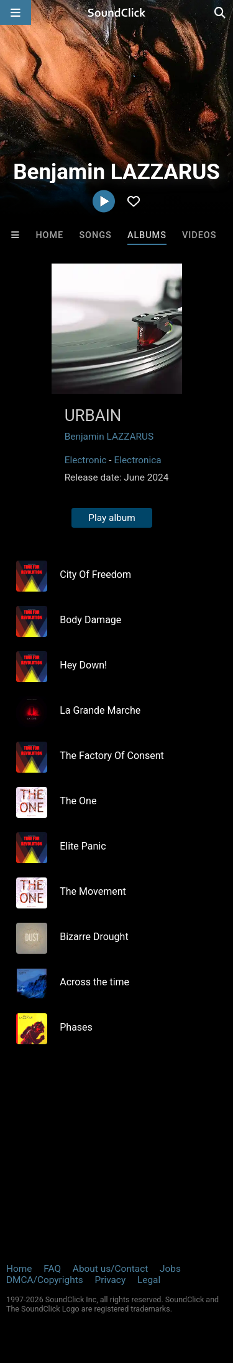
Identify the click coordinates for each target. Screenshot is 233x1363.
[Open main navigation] (15, 12)
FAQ (52, 1268)
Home (49, 235)
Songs (95, 235)
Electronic (86, 460)
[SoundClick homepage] (117, 12)
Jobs (170, 1268)
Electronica (137, 460)
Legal (148, 1279)
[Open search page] (220, 12)
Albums (147, 235)
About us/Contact (110, 1268)
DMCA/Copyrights (44, 1279)
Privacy (110, 1279)
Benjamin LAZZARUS (109, 436)
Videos (199, 235)
